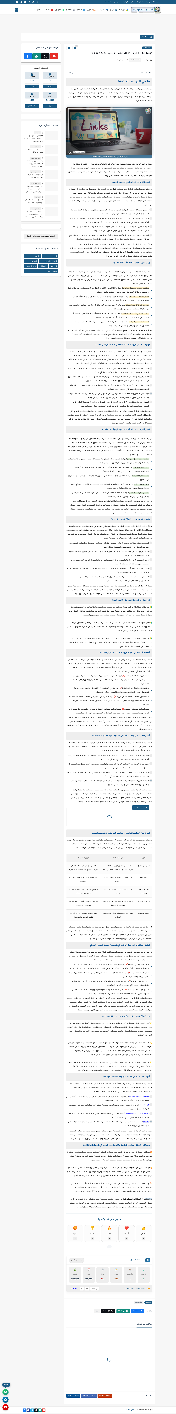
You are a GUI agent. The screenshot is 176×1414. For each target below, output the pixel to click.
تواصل (74, 1290)
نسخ (94, 1290)
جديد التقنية (31, 266)
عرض (50, 86)
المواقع (70, 10)
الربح (113, 10)
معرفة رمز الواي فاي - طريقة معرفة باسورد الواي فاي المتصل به (33, 138)
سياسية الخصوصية (153, 2)
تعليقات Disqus (73, 1397)
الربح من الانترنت (50, 261)
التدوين (91, 10)
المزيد (40, 10)
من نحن (116, 2)
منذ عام (37, 133)
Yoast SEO (144, 1105)
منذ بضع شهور (35, 146)
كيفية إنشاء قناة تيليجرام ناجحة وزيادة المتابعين (34, 201)
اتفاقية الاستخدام (137, 2)
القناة (49, 10)
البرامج (81, 10)
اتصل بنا (108, 2)
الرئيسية (123, 10)
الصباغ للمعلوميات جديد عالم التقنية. (41, 236)
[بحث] (16, 10)
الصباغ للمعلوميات (129, 1411)
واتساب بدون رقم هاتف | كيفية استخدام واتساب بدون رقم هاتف (34, 164)
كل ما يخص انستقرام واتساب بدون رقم (35, 176)
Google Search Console (139, 1097)
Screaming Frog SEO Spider (137, 1114)
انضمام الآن (32, 106)
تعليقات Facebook (89, 1397)
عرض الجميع (32, 86)
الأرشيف (125, 2)
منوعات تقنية (52, 271)
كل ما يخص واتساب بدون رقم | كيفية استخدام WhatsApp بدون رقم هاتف (33, 214)
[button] (137, 1312)
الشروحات (102, 10)
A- (81, 1289)
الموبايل (59, 10)
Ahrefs (146, 1122)
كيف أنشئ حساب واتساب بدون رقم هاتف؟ (33, 151)
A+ (87, 1289)
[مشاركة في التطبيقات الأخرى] (97, 1312)
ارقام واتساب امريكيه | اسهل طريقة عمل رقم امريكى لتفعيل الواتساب (34, 189)
